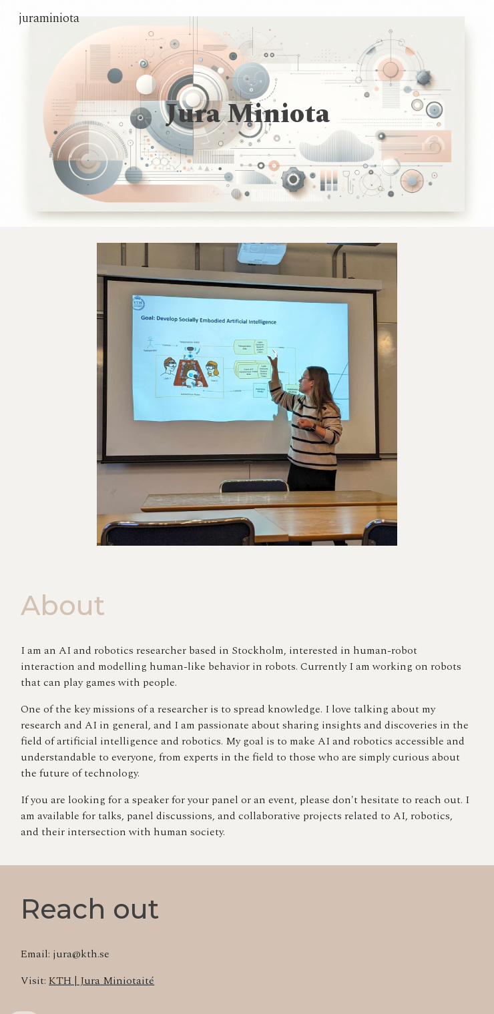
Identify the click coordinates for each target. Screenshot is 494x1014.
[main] (247, 113)
